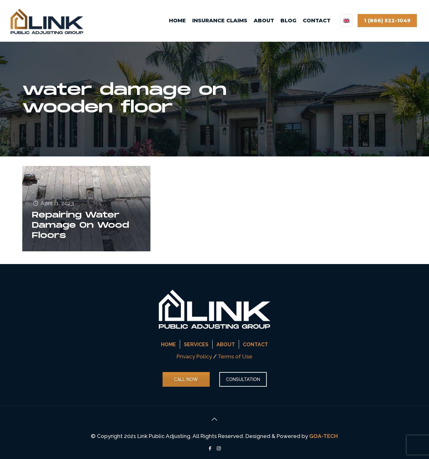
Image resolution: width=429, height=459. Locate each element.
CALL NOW (186, 379)
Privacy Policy (194, 356)
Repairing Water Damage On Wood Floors (80, 225)
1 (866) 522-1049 (387, 21)
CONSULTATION (243, 379)
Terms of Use (235, 356)
